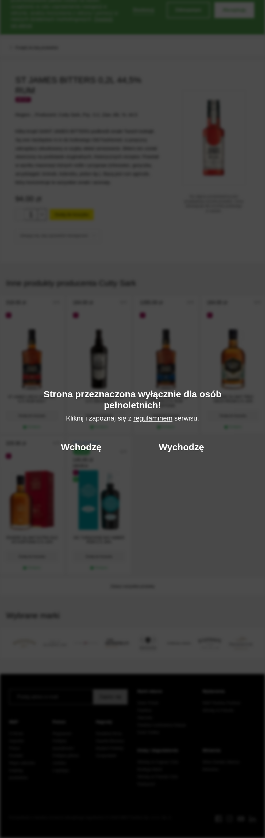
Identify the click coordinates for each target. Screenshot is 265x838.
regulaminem (152, 418)
